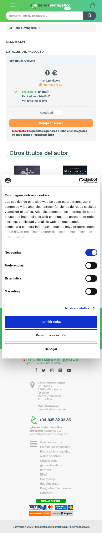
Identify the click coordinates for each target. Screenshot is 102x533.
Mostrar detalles (77, 308)
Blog (43, 474)
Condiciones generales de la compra (51, 465)
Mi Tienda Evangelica (22, 27)
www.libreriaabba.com (52, 409)
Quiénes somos (51, 442)
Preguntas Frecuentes (55, 488)
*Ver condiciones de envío (34, 100)
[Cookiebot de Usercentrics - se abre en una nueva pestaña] (79, 180)
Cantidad (46, 113)
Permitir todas (51, 321)
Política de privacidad (55, 447)
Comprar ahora (51, 123)
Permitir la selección (51, 335)
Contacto (46, 493)
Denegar (51, 349)
